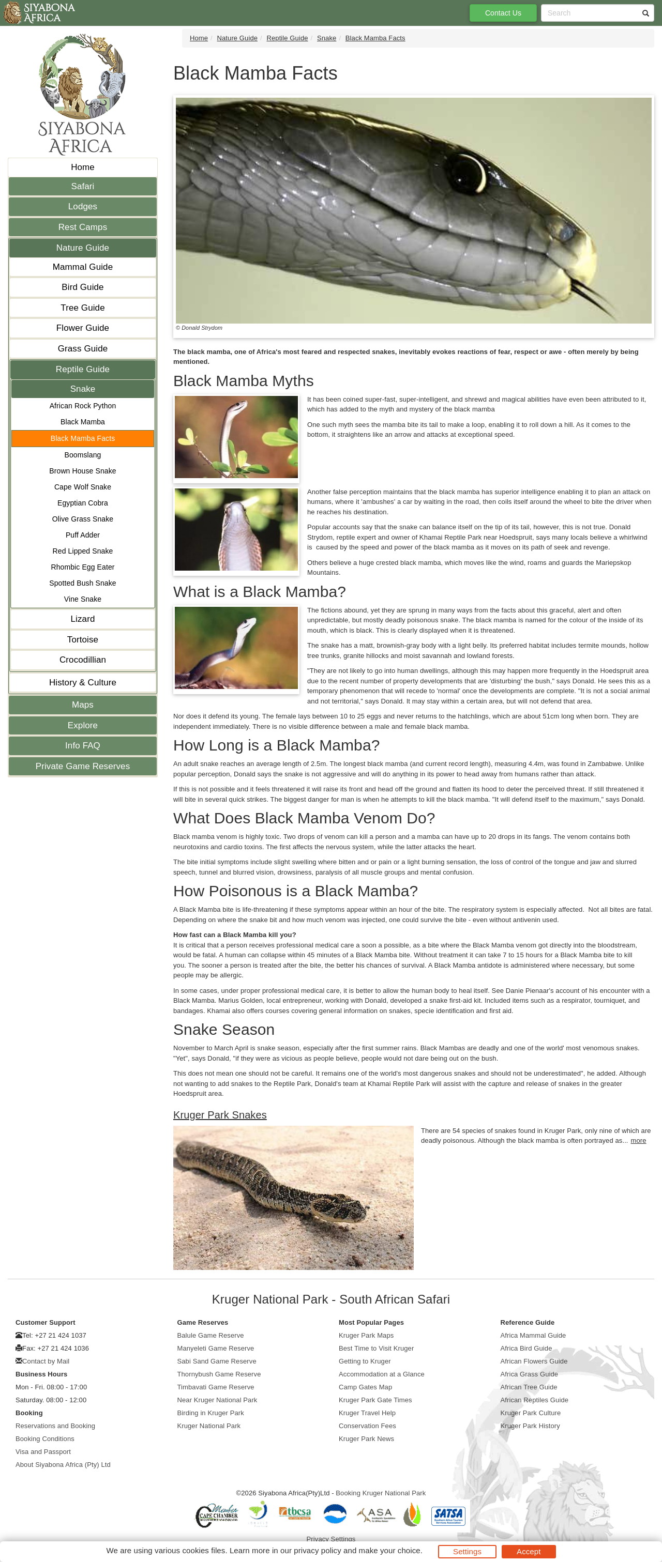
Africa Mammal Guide (533, 1335)
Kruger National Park (209, 1426)
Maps (83, 705)
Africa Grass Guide (530, 1374)
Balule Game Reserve (210, 1335)
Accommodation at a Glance (382, 1374)
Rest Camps (83, 227)
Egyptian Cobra (82, 503)
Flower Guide (82, 328)
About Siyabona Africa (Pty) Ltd (63, 1464)
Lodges (82, 206)
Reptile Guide (83, 369)
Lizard (83, 619)
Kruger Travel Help (367, 1413)
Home (83, 167)
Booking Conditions (45, 1439)
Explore (83, 725)
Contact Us (503, 13)
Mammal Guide (83, 267)
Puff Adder (83, 535)
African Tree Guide (529, 1387)
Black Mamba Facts (83, 438)
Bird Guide (82, 287)
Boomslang (83, 455)
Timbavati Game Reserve (215, 1387)
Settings (467, 1551)
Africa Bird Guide (526, 1348)
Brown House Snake (82, 471)
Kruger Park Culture (531, 1413)
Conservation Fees (367, 1426)
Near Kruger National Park (217, 1400)
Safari (82, 186)
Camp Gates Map (365, 1387)
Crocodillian (82, 660)
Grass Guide (83, 349)
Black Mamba (83, 422)
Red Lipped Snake (83, 551)
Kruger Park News (366, 1439)
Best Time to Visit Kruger (376, 1348)
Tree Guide (82, 308)
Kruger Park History (530, 1426)
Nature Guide (82, 248)
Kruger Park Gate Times (375, 1400)
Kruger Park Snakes (220, 1115)
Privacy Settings (331, 1539)
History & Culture (82, 682)
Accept (528, 1551)
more (638, 1140)
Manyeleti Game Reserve (215, 1348)
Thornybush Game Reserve (219, 1374)
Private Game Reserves (83, 766)
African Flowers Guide (534, 1361)
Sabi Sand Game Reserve (217, 1361)
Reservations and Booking (55, 1426)
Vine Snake (82, 599)
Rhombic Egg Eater (82, 567)
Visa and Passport (43, 1452)
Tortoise (82, 640)
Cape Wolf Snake (82, 487)
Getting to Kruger (365, 1361)
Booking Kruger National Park (381, 1493)
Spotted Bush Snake (82, 583)
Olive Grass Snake (82, 519)
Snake (83, 389)
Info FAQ (82, 746)
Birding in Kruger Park (210, 1413)
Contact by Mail (45, 1361)
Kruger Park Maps (366, 1335)
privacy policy (317, 1550)
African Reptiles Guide (535, 1400)
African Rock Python (83, 406)
